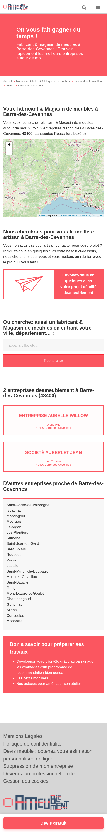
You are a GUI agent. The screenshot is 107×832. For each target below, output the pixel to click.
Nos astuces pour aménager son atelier (48, 684)
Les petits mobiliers (32, 678)
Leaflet (41, 215)
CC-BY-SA (97, 215)
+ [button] (9, 145)
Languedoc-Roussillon (88, 81)
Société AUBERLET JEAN (53, 452)
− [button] (9, 151)
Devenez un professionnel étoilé (39, 774)
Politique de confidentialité (32, 744)
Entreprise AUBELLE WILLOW (53, 415)
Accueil (7, 81)
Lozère (10, 85)
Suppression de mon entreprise (38, 766)
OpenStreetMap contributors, (75, 215)
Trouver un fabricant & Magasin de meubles (43, 81)
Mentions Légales (22, 736)
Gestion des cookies (25, 781)
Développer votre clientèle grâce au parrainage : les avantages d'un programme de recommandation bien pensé (55, 667)
